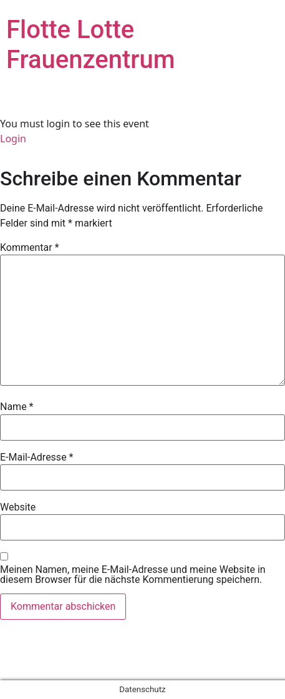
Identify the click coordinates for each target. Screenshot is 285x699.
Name (17, 407)
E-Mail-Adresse (36, 457)
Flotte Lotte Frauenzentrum (90, 44)
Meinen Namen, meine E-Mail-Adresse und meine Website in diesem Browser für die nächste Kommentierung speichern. (133, 575)
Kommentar (29, 248)
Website (18, 507)
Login (13, 138)
